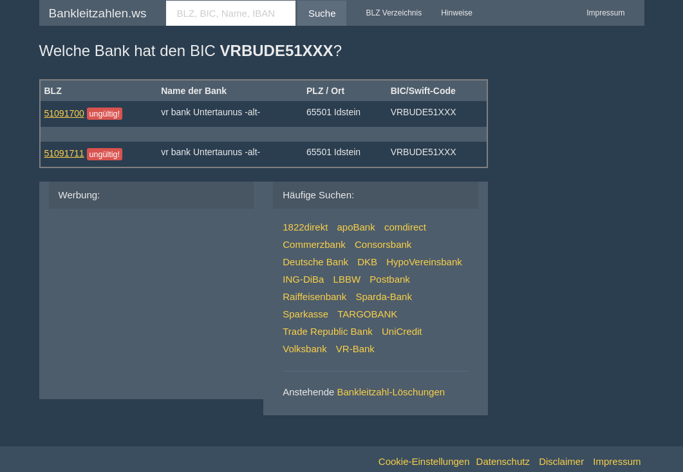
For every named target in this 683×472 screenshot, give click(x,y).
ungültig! (104, 113)
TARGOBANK (367, 313)
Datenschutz (503, 461)
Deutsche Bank (315, 261)
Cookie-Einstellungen (424, 461)
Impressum (605, 12)
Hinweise (456, 12)
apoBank (356, 227)
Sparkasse (305, 313)
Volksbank (304, 348)
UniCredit (402, 331)
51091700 (64, 113)
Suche (322, 13)
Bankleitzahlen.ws (98, 13)
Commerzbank (314, 244)
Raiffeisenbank (314, 296)
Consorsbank (383, 244)
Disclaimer (561, 461)
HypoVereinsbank (424, 261)
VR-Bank (355, 348)
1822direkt (305, 227)
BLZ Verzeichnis (394, 12)
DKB (367, 261)
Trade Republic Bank (328, 331)
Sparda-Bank (383, 296)
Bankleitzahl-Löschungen (391, 391)
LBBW (347, 279)
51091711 (64, 153)
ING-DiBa (303, 279)
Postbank (390, 279)
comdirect (405, 227)
